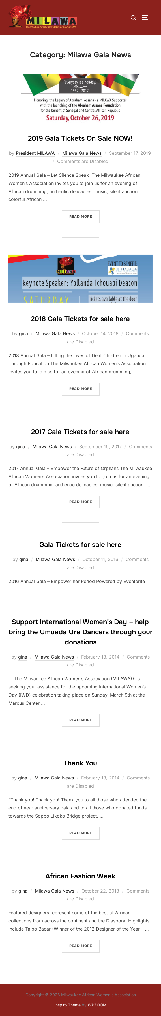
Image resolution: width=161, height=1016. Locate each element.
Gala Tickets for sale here (80, 544)
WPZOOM (97, 1004)
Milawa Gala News (82, 153)
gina (23, 333)
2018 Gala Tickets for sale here (80, 319)
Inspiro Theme (67, 1004)
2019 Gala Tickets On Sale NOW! (80, 138)
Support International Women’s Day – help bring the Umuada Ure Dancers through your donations (81, 632)
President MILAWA (35, 153)
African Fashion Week (80, 876)
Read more (84, 216)
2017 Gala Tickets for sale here (80, 432)
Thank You (80, 763)
